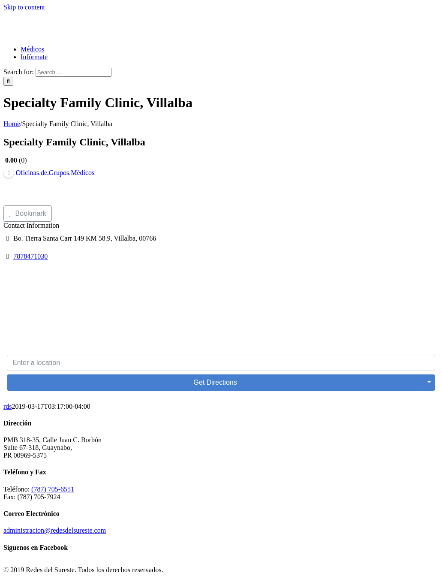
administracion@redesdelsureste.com (54, 530)
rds (7, 406)
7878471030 (30, 256)
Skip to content (24, 7)
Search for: (18, 71)
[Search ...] (73, 72)
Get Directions (215, 382)
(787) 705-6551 (52, 489)
